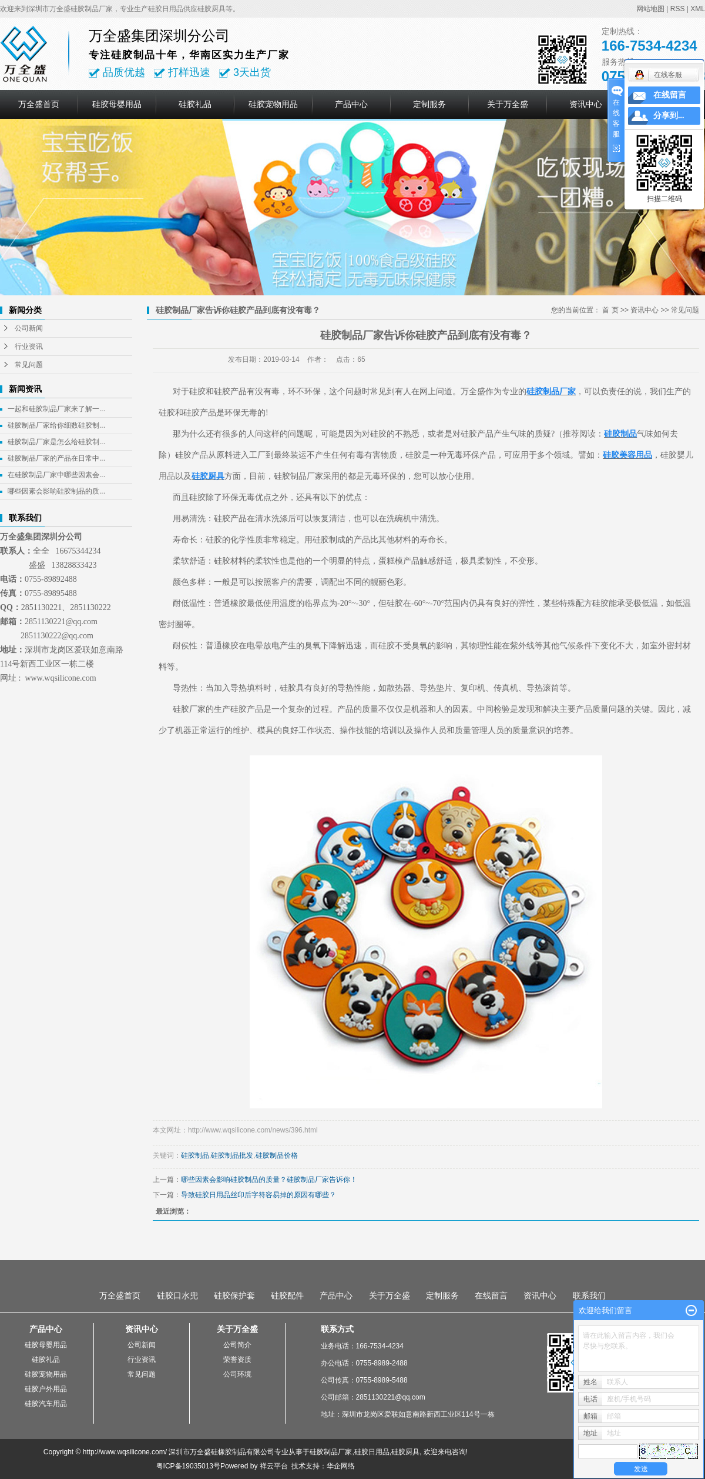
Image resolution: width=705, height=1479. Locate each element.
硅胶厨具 (405, 1452)
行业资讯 (29, 346)
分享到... (668, 115)
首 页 (610, 310)
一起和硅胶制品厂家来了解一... (56, 409)
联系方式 (337, 1329)
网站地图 (650, 9)
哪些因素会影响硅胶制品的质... (56, 491)
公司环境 (237, 1374)
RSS (677, 9)
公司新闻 (29, 328)
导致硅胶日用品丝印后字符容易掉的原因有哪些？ (258, 1195)
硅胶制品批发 (232, 1155)
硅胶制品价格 (277, 1155)
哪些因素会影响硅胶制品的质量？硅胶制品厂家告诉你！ (269, 1179)
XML (697, 9)
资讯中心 (585, 104)
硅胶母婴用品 (117, 104)
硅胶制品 (195, 1155)
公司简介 (237, 1345)
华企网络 (341, 1466)
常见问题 (29, 365)
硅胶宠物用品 (273, 104)
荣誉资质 (237, 1359)
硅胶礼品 (195, 104)
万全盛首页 (38, 104)
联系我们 (589, 1295)
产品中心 (351, 104)
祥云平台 (274, 1466)
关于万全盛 (507, 104)
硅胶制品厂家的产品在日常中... (56, 458)
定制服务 (429, 104)
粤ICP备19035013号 (188, 1466)
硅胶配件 (287, 1295)
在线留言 (491, 1295)
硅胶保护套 (234, 1295)
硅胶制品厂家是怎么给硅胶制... (56, 442)
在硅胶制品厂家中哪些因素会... (56, 475)
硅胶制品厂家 (331, 1452)
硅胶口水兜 (177, 1295)
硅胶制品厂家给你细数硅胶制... (56, 425)
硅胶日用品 (372, 1452)
